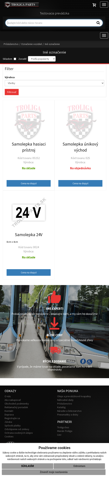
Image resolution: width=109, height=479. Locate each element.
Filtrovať (11, 92)
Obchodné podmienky (17, 403)
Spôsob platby (13, 425)
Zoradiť (22, 58)
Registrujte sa (12, 418)
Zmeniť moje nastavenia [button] (53, 472)
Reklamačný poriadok (16, 407)
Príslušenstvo (11, 44)
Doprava (9, 414)
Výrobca (10, 77)
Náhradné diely (65, 400)
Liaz (59, 434)
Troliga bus (63, 427)
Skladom (9, 58)
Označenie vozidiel (31, 44)
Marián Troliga (64, 431)
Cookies (9, 436)
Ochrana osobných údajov (19, 432)
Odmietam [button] (79, 466)
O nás (8, 396)
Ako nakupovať (13, 400)
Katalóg (61, 407)
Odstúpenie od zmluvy (17, 429)
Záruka (8, 421)
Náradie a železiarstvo (69, 411)
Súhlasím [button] (27, 466)
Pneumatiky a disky (67, 414)
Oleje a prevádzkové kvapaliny (74, 396)
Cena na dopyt (29, 183)
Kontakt (9, 411)
